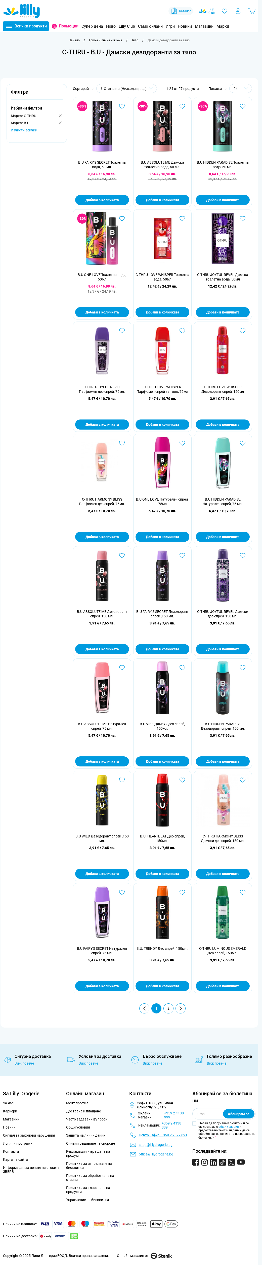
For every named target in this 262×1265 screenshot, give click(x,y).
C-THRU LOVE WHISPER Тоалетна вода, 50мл (162, 277)
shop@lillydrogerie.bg (155, 1145)
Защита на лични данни (85, 1135)
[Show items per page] (240, 88)
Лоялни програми (17, 1143)
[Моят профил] (238, 11)
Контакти (11, 1151)
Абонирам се (238, 1114)
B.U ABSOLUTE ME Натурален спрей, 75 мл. (102, 726)
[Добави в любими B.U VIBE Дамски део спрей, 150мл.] (182, 668)
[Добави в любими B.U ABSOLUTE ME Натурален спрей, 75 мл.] (122, 668)
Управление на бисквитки (87, 1200)
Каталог (180, 11)
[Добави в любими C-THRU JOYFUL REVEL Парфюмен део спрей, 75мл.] (122, 331)
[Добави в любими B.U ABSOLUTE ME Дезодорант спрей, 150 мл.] (122, 555)
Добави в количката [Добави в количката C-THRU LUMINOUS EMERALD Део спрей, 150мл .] (222, 986)
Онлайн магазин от (144, 1255)
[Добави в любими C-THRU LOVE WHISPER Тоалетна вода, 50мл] (182, 219)
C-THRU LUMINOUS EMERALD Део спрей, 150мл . (222, 950)
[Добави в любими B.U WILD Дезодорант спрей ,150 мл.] (122, 780)
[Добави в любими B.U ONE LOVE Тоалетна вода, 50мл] (122, 219)
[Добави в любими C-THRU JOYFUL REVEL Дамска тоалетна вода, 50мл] (243, 219)
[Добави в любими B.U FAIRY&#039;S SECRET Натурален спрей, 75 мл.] (122, 892)
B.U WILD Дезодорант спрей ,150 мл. (102, 838)
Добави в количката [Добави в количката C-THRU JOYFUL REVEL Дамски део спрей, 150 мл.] (222, 649)
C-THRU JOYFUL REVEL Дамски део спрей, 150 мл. (222, 614)
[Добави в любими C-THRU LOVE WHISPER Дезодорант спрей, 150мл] (243, 331)
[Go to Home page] (21, 11)
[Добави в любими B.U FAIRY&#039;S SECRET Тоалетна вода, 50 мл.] (122, 106)
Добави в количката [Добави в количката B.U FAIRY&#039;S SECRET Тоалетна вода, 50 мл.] (102, 200)
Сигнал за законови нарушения (29, 1135)
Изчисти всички (24, 130)
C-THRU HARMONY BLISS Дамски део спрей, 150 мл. (223, 838)
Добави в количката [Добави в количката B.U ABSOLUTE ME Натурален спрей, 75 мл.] (102, 761)
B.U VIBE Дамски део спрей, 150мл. (162, 726)
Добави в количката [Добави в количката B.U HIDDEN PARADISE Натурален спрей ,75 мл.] (222, 537)
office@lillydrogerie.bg (156, 1154)
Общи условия (78, 1127)
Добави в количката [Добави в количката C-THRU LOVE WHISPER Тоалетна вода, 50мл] (162, 312)
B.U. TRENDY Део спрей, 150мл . (162, 948)
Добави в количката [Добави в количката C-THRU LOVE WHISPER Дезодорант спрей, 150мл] (222, 425)
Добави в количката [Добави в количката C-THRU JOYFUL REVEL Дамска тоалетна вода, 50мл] (222, 312)
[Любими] (224, 11)
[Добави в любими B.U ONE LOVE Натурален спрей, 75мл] (182, 443)
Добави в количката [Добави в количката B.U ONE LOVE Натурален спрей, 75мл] (162, 537)
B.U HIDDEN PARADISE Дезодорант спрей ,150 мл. (223, 726)
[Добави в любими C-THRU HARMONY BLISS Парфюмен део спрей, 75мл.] (122, 443)
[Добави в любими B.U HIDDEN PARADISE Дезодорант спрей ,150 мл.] (243, 668)
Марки (222, 26)
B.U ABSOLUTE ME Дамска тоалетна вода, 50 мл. (162, 164)
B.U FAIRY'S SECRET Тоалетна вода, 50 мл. (102, 164)
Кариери (10, 1111)
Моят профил (77, 1103)
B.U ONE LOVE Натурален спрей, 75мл (162, 501)
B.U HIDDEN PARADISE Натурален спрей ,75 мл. (223, 501)
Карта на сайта (15, 1159)
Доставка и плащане (83, 1111)
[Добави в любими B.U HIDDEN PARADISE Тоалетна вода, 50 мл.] (243, 106)
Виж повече (24, 1063)
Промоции (68, 26)
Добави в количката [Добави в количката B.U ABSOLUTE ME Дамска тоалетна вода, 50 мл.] (162, 200)
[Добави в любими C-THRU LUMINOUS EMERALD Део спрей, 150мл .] (243, 892)
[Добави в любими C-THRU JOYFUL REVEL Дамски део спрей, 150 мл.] (243, 555)
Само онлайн (150, 26)
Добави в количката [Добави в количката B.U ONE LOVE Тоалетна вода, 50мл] (102, 312)
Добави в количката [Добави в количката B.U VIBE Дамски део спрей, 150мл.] (162, 761)
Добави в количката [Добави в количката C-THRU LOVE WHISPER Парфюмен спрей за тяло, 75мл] (162, 425)
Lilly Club (127, 26)
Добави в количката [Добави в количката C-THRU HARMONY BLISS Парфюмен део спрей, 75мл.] (102, 537)
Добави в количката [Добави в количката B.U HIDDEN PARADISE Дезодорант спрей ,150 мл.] (222, 761)
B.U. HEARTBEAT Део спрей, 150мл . (162, 838)
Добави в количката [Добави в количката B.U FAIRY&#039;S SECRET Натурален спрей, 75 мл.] (102, 986)
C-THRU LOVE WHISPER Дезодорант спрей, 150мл (222, 389)
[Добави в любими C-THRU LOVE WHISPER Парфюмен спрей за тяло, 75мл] (182, 331)
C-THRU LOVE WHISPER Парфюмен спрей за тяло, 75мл (162, 389)
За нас (8, 1103)
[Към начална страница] (74, 40)
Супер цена (92, 26)
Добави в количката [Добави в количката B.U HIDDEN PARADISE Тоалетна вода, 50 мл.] (222, 200)
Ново (111, 26)
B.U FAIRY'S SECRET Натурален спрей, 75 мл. (102, 950)
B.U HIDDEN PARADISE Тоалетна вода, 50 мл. (223, 164)
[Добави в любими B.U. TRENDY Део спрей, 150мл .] (182, 892)
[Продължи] (181, 1008)
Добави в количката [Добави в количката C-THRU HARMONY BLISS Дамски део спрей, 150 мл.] (222, 874)
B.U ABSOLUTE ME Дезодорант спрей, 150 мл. (102, 614)
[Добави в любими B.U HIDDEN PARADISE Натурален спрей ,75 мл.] (243, 443)
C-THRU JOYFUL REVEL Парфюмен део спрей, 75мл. (102, 389)
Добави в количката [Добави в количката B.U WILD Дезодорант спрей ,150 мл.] (102, 874)
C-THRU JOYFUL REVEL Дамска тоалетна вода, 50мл (222, 277)
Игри (170, 26)
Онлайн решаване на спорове (90, 1143)
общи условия (229, 1127)
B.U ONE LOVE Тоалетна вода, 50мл (102, 277)
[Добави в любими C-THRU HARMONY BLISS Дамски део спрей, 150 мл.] (243, 780)
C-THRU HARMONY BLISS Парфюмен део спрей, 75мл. (102, 501)
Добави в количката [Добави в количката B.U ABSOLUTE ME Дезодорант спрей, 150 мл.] (102, 649)
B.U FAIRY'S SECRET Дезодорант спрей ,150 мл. (162, 614)
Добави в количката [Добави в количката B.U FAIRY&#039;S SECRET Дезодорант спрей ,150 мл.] (162, 649)
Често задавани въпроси (86, 1119)
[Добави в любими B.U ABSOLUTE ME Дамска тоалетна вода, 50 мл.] (182, 106)
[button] (37, 94)
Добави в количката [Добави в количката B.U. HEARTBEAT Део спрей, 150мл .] (162, 874)
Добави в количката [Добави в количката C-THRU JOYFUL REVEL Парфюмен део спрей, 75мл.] (102, 425)
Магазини (204, 26)
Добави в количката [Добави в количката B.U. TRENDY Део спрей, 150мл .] (162, 986)
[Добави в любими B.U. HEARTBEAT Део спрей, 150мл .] (182, 780)
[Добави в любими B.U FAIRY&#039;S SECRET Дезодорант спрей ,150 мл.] (182, 555)
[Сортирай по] (126, 88)
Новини (185, 26)
